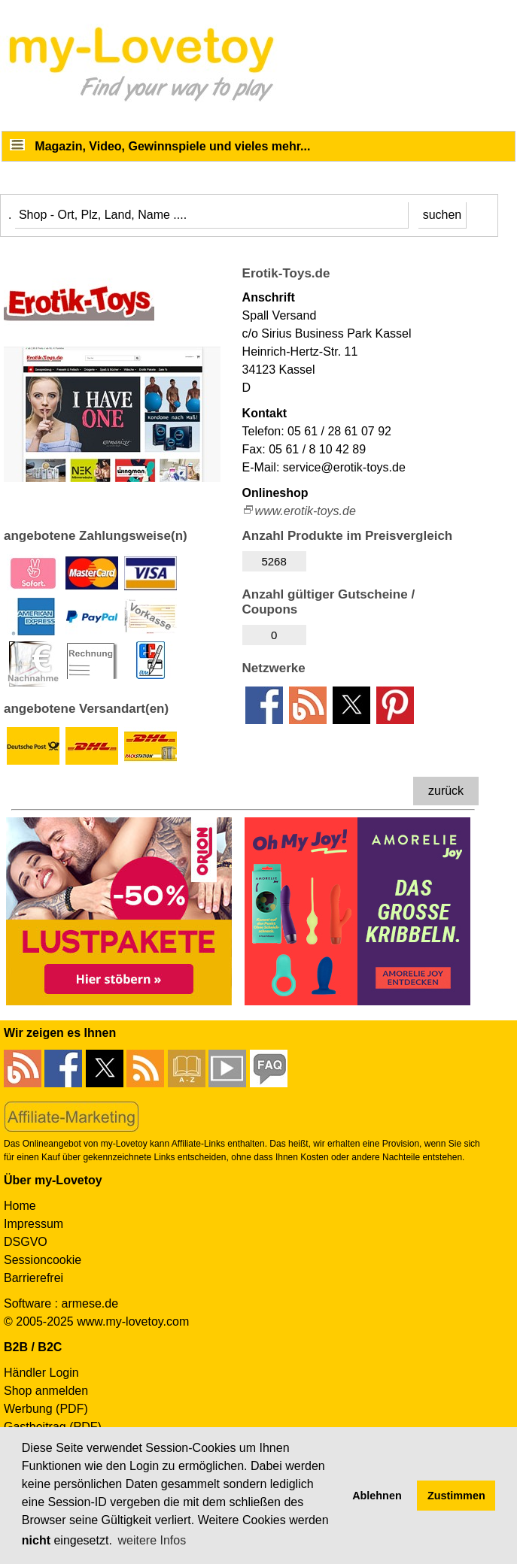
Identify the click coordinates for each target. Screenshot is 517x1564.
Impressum (33, 1223)
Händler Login (41, 1372)
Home (20, 1205)
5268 (273, 561)
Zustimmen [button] (456, 1496)
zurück (446, 790)
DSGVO (25, 1241)
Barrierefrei (33, 1278)
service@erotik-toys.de (344, 467)
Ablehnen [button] (377, 1496)
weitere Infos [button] (151, 1540)
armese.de (89, 1303)
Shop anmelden (46, 1390)
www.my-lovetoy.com (133, 1321)
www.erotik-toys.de (305, 511)
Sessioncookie (42, 1259)
